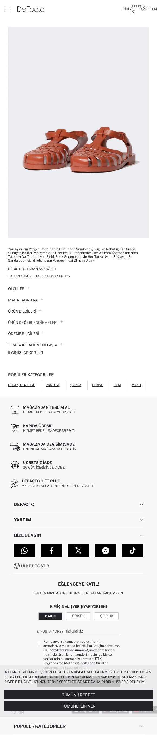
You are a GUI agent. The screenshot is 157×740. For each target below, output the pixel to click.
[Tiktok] (132, 550)
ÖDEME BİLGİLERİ (26, 333)
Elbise (97, 385)
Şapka (75, 385)
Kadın (50, 616)
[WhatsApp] (24, 550)
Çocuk (107, 616)
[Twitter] (78, 550)
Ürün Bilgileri (24, 311)
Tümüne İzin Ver (79, 706)
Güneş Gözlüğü (21, 385)
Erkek (78, 616)
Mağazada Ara (25, 300)
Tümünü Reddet (78, 694)
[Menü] (7, 9)
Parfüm (52, 385)
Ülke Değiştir (35, 566)
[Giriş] (127, 9)
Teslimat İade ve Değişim (35, 345)
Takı (117, 385)
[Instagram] (105, 550)
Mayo (136, 385)
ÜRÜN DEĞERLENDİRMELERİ (35, 322)
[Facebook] (51, 550)
